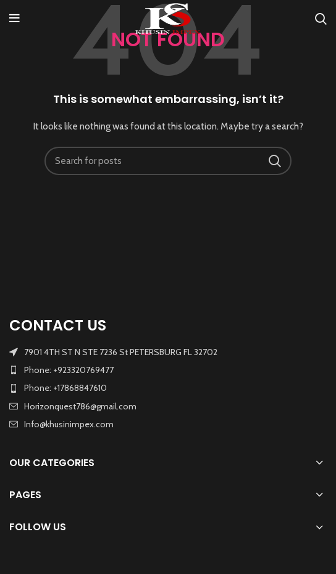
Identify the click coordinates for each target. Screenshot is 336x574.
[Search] (321, 18)
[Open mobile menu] (14, 18)
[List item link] (168, 370)
